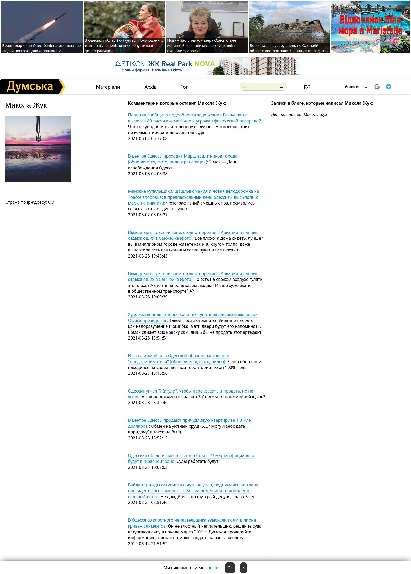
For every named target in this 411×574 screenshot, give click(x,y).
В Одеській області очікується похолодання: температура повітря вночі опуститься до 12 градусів (124, 45)
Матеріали (108, 86)
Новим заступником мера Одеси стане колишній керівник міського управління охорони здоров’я (203, 45)
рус (307, 86)
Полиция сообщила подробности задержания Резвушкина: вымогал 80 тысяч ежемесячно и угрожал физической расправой (194, 118)
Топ (185, 86)
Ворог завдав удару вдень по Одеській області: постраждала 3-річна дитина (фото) (289, 48)
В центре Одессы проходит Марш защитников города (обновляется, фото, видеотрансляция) (182, 159)
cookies (213, 568)
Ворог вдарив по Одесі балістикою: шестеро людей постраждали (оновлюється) (41, 48)
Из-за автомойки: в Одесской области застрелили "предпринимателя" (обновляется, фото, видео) (178, 358)
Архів (150, 86)
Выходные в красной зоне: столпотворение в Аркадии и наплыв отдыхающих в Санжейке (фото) (193, 235)
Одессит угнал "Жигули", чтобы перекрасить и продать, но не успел (190, 394)
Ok (230, 568)
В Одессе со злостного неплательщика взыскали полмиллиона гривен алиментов (192, 523)
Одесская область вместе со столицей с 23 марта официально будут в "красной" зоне (191, 458)
